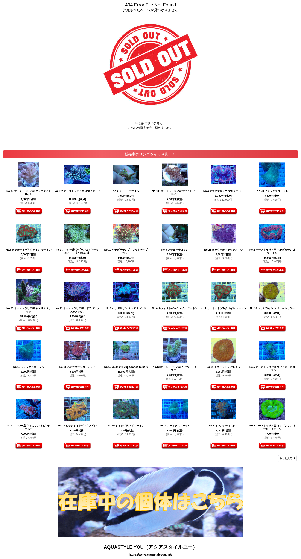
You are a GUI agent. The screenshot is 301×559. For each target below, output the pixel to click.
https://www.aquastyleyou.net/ (150, 554)
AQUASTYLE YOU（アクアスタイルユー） (150, 547)
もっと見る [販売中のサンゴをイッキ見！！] (287, 458)
